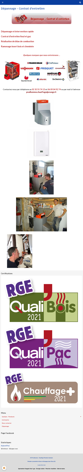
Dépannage (5, 426)
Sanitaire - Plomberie (8, 416)
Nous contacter (6, 423)
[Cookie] (4, 468)
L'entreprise (5, 420)
